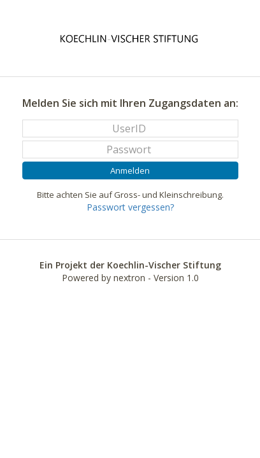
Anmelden (130, 170)
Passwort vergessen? (130, 207)
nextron (129, 278)
